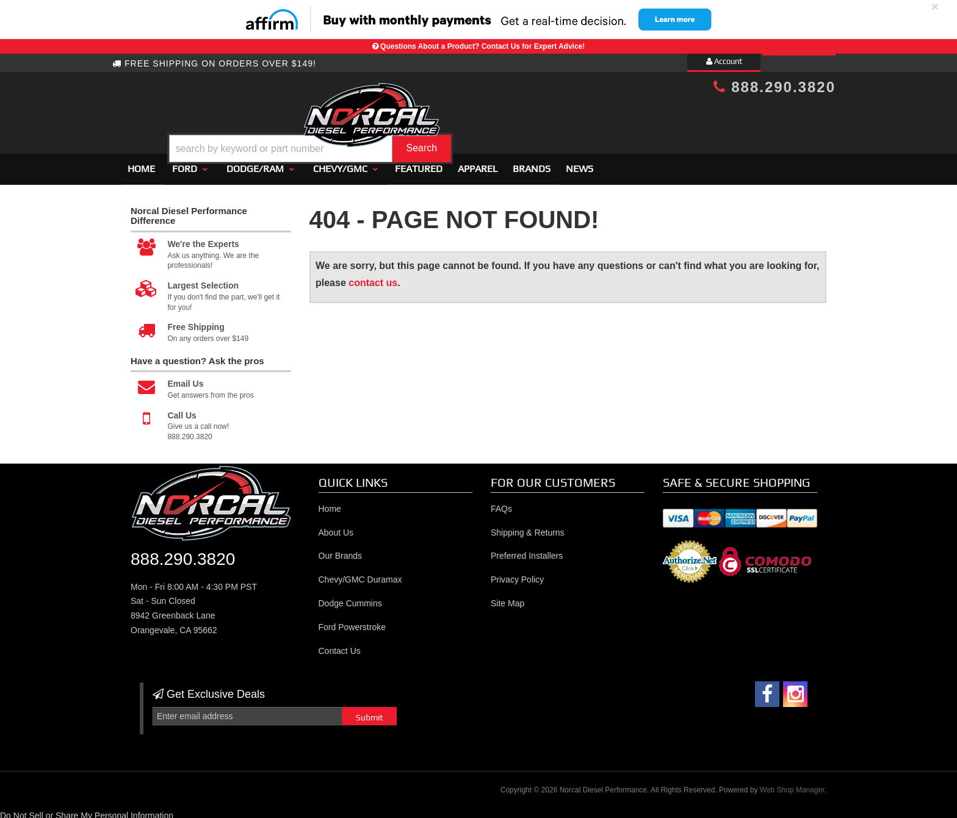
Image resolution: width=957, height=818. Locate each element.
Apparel (477, 163)
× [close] (935, 6)
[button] (489, 118)
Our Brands (341, 551)
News (579, 163)
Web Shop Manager (792, 784)
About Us (336, 527)
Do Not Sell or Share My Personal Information (86, 810)
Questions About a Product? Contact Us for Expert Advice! (482, 46)
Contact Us (340, 645)
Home (141, 163)
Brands (532, 163)
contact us (372, 277)
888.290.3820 (774, 87)
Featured (418, 163)
